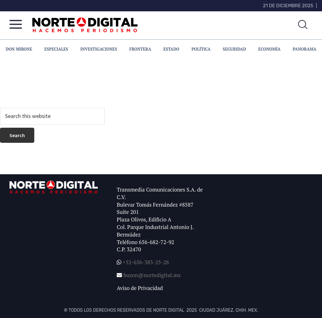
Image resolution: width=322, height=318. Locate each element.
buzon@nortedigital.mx (151, 275)
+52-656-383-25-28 (145, 262)
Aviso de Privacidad (140, 288)
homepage (12, 91)
